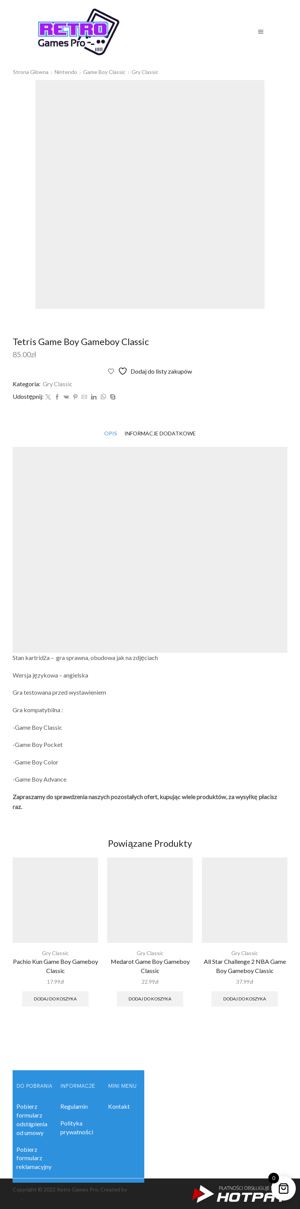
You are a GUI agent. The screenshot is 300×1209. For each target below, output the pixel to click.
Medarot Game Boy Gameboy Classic (150, 966)
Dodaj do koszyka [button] (55, 999)
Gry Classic (145, 72)
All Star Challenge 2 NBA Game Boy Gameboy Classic (245, 966)
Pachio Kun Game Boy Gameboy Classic (55, 966)
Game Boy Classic (104, 72)
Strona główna (30, 72)
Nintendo (66, 72)
